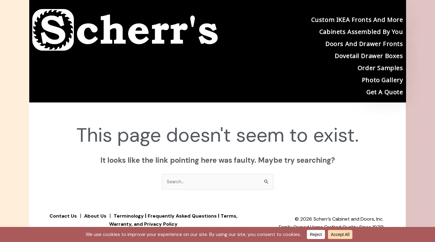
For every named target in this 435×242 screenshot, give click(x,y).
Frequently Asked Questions (184, 216)
